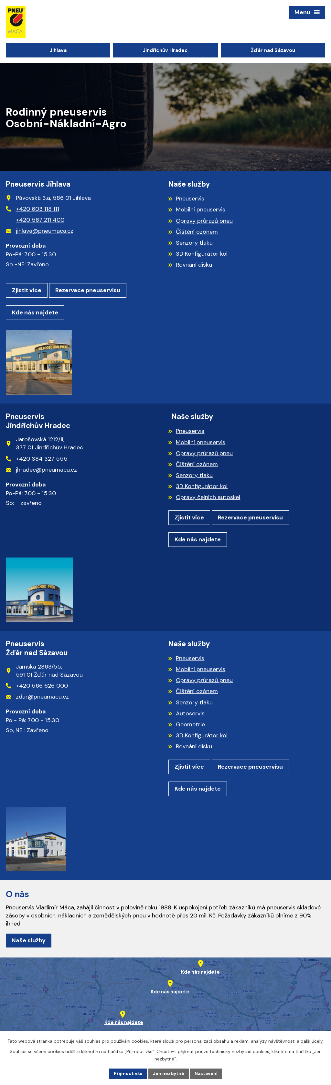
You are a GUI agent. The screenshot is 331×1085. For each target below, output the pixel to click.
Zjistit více (26, 290)
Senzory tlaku (194, 243)
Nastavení (206, 1073)
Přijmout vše (128, 1073)
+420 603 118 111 (32, 209)
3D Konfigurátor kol (202, 254)
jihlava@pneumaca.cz (39, 231)
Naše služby (29, 940)
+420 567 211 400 (40, 220)
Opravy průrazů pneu (204, 221)
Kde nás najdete (35, 312)
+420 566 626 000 (37, 686)
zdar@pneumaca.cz (37, 697)
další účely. (312, 1041)
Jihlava (58, 50)
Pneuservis (190, 198)
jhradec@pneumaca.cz (41, 470)
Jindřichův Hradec (165, 50)
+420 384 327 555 (37, 459)
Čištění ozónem (197, 232)
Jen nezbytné (168, 1073)
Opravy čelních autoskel (208, 497)
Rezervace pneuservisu (87, 290)
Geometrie (190, 724)
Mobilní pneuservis (200, 209)
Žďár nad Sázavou (273, 50)
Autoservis (190, 713)
